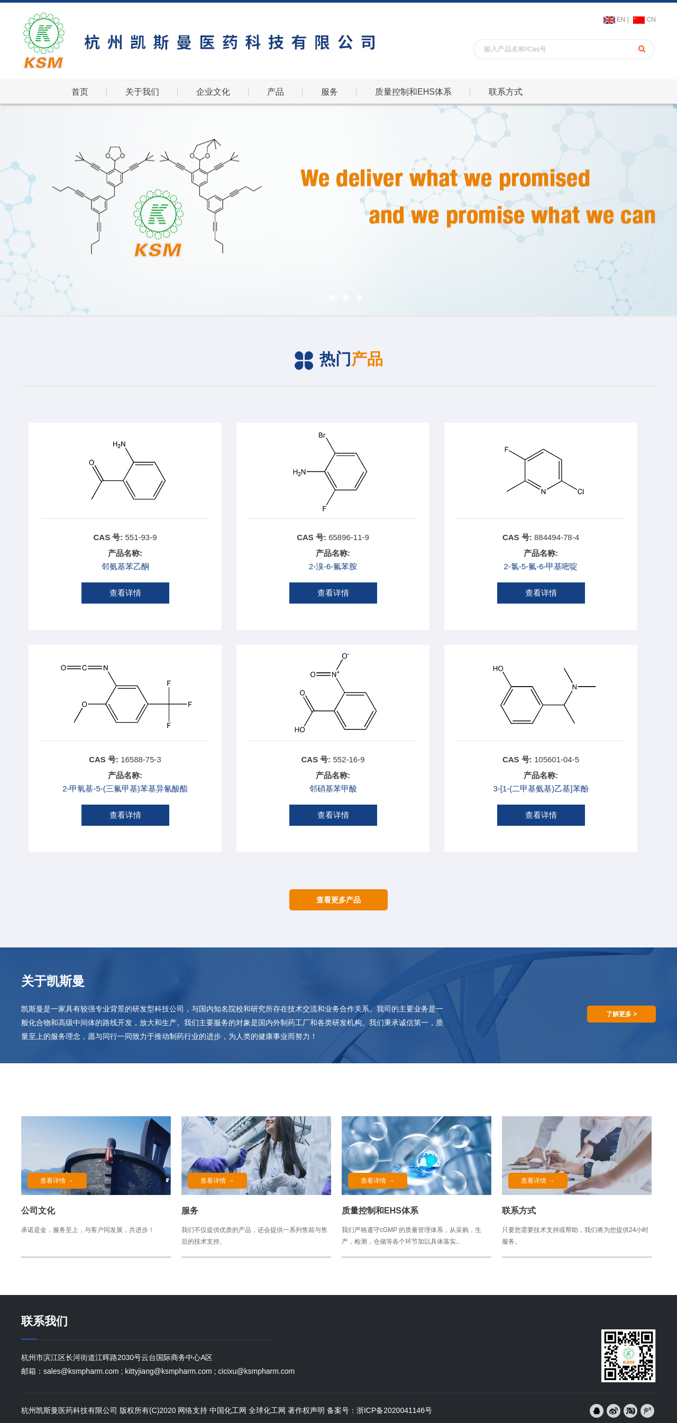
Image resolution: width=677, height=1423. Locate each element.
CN (651, 19)
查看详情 (125, 592)
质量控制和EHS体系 (413, 91)
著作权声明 (306, 1410)
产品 (275, 91)
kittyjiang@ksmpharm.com (168, 1371)
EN (621, 19)
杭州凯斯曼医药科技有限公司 (69, 1410)
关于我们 (142, 91)
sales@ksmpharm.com (81, 1371)
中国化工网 (227, 1410)
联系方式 (506, 91)
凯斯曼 (32, 1009)
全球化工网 (267, 1410)
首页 (79, 91)
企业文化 (213, 91)
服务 (329, 91)
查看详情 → (57, 1180)
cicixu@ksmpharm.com (256, 1371)
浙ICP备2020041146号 (394, 1410)
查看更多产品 (338, 900)
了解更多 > (621, 1014)
